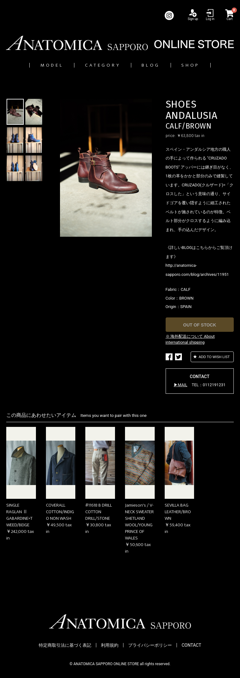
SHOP (203, 65)
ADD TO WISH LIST (214, 357)
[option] (106, 168)
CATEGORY (99, 65)
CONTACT (191, 645)
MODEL (40, 65)
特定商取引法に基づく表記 (65, 645)
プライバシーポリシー (150, 645)
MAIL (182, 385)
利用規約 (109, 645)
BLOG (156, 65)
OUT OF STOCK (199, 325)
